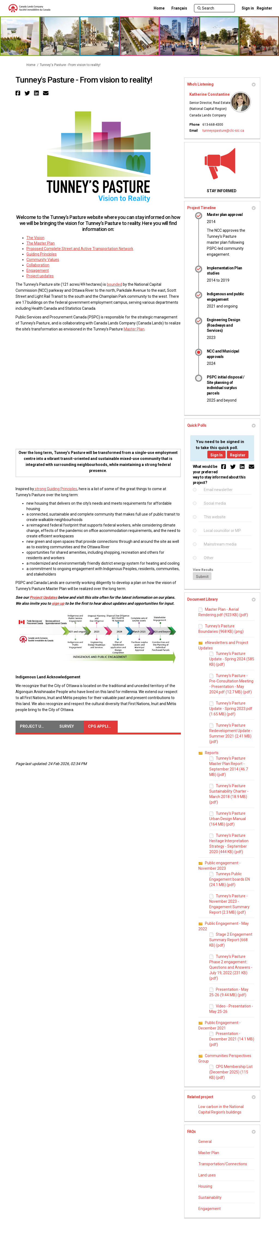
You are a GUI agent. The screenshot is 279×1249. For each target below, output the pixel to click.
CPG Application (103, 726)
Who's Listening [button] (221, 84)
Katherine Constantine (209, 94)
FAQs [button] (221, 1131)
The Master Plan (40, 243)
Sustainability (210, 1197)
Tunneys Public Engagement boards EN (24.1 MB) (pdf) (229, 879)
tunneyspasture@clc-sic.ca (223, 131)
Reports (212, 753)
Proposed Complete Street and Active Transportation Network (79, 248)
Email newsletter (218, 490)
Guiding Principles (41, 254)
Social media (215, 503)
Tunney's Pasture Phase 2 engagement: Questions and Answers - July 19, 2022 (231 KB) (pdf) (230, 967)
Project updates (40, 276)
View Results (203, 570)
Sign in (248, 8)
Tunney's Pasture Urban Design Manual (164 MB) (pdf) (227, 818)
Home (30, 65)
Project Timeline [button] (221, 208)
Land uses (207, 1175)
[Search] (214, 8)
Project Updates (35, 726)
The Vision (35, 238)
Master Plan (134, 329)
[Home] (159, 8)
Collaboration (37, 265)
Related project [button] (221, 1097)
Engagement (37, 270)
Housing (205, 1186)
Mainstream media (220, 544)
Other (209, 558)
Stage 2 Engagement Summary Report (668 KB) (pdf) (230, 939)
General (205, 1141)
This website (215, 517)
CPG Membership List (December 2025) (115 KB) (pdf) (231, 1072)
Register (264, 8)
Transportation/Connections (222, 1164)
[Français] (179, 8)
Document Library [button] (221, 599)
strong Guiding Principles (55, 489)
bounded (114, 284)
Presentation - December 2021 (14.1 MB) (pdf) (231, 1039)
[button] (19, 93)
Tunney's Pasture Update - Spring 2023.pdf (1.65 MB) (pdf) (230, 708)
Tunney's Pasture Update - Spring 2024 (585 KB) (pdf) (231, 659)
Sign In (216, 455)
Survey (66, 726)
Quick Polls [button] (221, 425)
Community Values (42, 259)
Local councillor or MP (222, 531)
